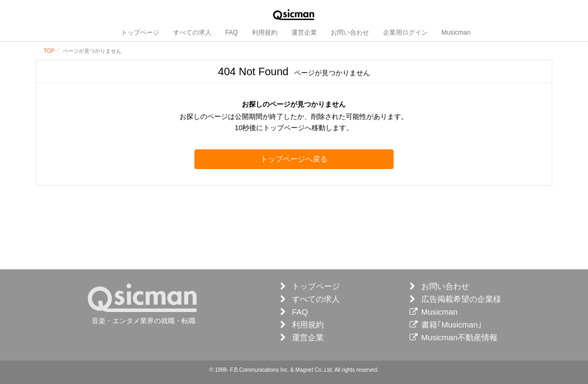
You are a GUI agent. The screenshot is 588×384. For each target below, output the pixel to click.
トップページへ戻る (294, 159)
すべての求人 (192, 32)
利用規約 (264, 32)
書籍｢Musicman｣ (451, 324)
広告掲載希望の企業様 (461, 298)
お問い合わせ (350, 32)
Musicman (456, 32)
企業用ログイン (405, 32)
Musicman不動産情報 (459, 337)
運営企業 (304, 32)
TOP (49, 51)
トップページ (140, 32)
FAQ (231, 32)
